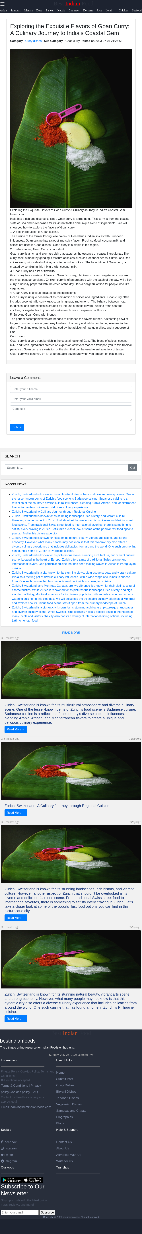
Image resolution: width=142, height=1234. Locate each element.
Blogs (60, 1123)
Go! (132, 467)
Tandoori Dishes (67, 1098)
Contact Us (64, 1142)
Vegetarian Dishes (69, 1104)
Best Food (73, 3)
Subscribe (47, 1212)
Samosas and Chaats (71, 1110)
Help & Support (67, 1129)
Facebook (9, 1142)
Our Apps (7, 1167)
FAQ (35, 1092)
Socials (6, 1129)
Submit (17, 427)
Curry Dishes (65, 1085)
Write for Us (64, 1161)
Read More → (16, 729)
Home (60, 1072)
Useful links (64, 1060)
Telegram (9, 1161)
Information (9, 1060)
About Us (62, 1148)
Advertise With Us (68, 1155)
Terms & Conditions (15, 1085)
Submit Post (64, 1079)
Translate (62, 1167)
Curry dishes (33, 40)
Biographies (64, 1117)
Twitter (7, 1155)
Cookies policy (20, 1092)
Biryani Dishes (66, 1091)
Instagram (9, 1148)
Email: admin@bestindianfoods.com (26, 1107)
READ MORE (71, 632)
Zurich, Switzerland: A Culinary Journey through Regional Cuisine (54, 511)
